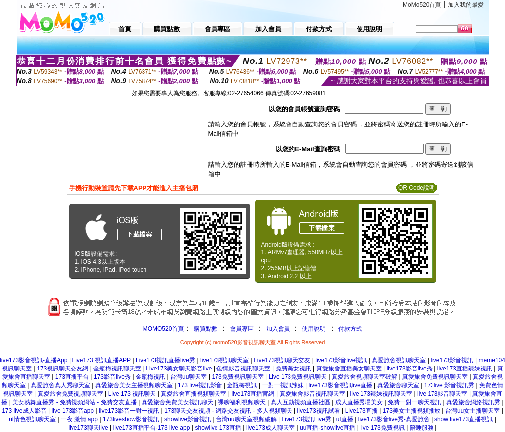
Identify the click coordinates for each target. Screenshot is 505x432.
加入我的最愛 (466, 4)
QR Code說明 (416, 188)
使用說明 (314, 328)
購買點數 (204, 328)
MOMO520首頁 (163, 328)
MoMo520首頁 (422, 4)
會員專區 (242, 328)
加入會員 (278, 328)
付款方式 (350, 328)
